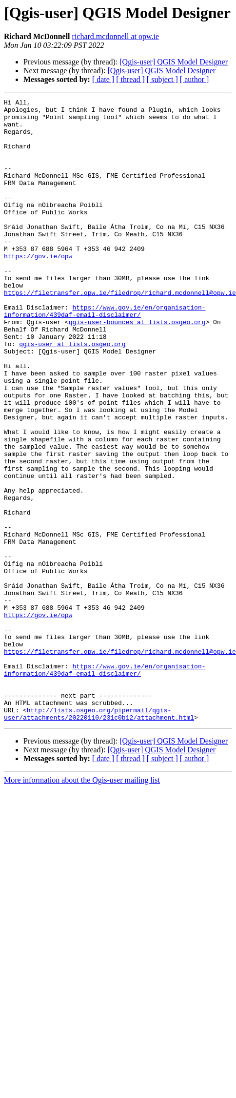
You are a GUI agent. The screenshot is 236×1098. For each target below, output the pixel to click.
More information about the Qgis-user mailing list (82, 887)
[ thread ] (130, 79)
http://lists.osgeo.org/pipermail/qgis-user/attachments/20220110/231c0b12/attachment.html (99, 820)
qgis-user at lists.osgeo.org (72, 384)
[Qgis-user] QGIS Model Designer (173, 62)
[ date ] (103, 79)
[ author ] (194, 79)
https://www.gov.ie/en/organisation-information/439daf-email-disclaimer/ (104, 345)
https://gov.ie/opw (38, 288)
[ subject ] (162, 79)
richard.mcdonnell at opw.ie (115, 36)
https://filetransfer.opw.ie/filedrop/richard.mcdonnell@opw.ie (120, 323)
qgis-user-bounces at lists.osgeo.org (137, 358)
